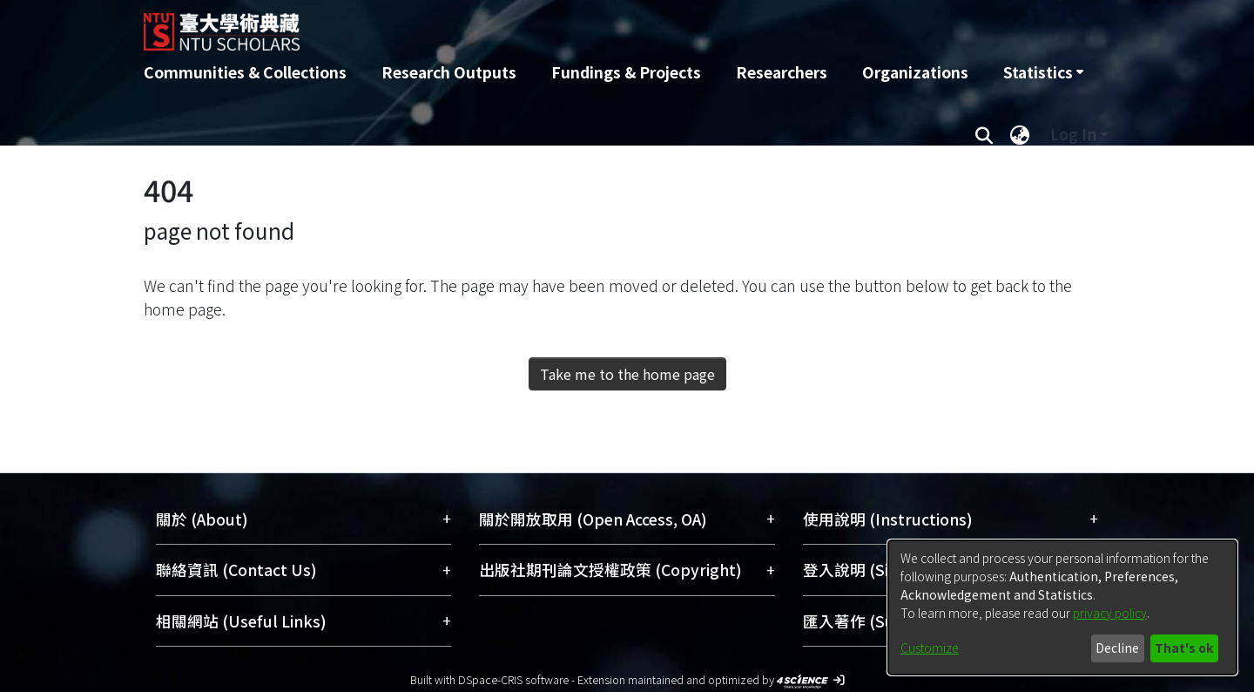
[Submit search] (983, 134)
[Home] (533, 25)
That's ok (1184, 647)
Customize (929, 647)
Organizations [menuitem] (915, 72)
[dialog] (1062, 607)
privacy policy (1110, 612)
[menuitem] (1043, 72)
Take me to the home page (627, 373)
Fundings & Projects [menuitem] (626, 72)
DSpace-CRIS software (513, 679)
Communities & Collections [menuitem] (245, 72)
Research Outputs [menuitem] (448, 72)
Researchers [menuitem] (781, 72)
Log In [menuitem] (1073, 134)
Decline (1117, 647)
